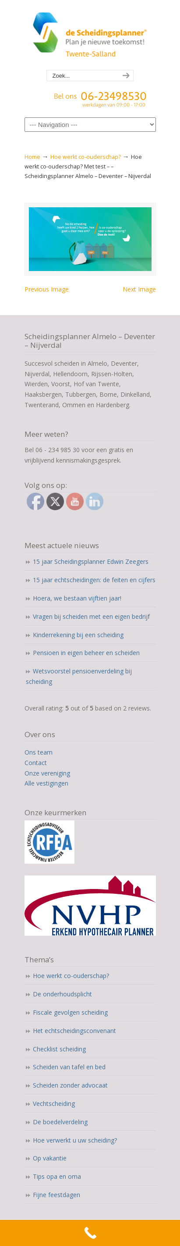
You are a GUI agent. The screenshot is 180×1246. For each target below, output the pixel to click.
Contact (36, 763)
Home (32, 157)
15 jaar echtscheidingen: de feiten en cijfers (94, 580)
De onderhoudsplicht (62, 994)
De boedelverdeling (60, 1122)
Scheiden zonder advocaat (70, 1085)
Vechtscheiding (54, 1103)
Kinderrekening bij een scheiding (78, 635)
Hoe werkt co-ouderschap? (85, 157)
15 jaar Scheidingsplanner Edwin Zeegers (90, 561)
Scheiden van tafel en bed (69, 1067)
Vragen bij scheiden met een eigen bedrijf (91, 616)
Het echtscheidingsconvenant (74, 1030)
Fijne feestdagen (56, 1195)
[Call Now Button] (90, 1233)
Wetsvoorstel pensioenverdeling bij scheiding (79, 676)
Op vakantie (50, 1158)
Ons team (39, 752)
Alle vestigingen (46, 783)
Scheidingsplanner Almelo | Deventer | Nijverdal (90, 35)
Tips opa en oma (57, 1176)
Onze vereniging (47, 773)
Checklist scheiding (59, 1049)
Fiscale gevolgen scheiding (70, 1012)
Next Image (139, 289)
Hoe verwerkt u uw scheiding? (75, 1140)
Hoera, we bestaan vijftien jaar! (77, 598)
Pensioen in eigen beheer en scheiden (86, 653)
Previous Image (47, 289)
